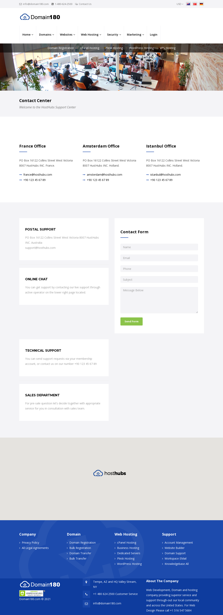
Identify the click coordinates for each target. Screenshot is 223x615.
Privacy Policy (30, 542)
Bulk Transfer (77, 558)
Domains (45, 34)
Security (112, 34)
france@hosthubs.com (37, 174)
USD (180, 4)
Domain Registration (61, 48)
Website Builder (174, 548)
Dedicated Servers (128, 553)
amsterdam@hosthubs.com (104, 174)
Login (153, 34)
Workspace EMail (175, 558)
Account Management (179, 542)
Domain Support (175, 553)
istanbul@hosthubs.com (165, 174)
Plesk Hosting (114, 48)
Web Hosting (89, 34)
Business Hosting (128, 548)
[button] (111, 473)
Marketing (134, 34)
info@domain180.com (36, 4)
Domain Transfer (80, 553)
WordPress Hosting (141, 48)
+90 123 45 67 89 (34, 180)
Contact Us (85, 4)
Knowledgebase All (177, 564)
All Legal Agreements (35, 548)
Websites (66, 34)
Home (26, 34)
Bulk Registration (80, 548)
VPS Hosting (167, 48)
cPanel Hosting (89, 48)
